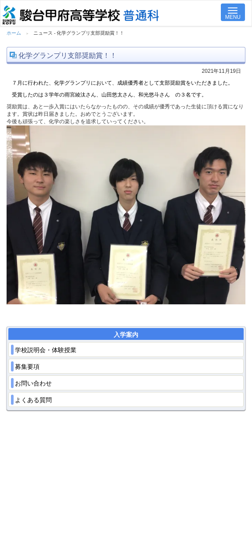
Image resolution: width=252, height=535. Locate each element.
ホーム (14, 33)
